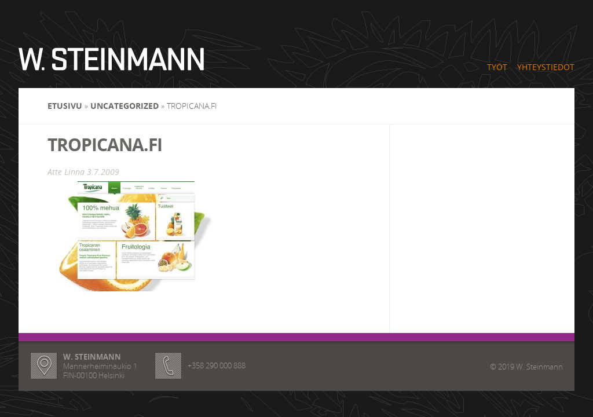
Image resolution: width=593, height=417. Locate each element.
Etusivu (64, 105)
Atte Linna (66, 171)
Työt (497, 66)
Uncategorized (124, 105)
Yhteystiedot (545, 66)
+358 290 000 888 (217, 365)
